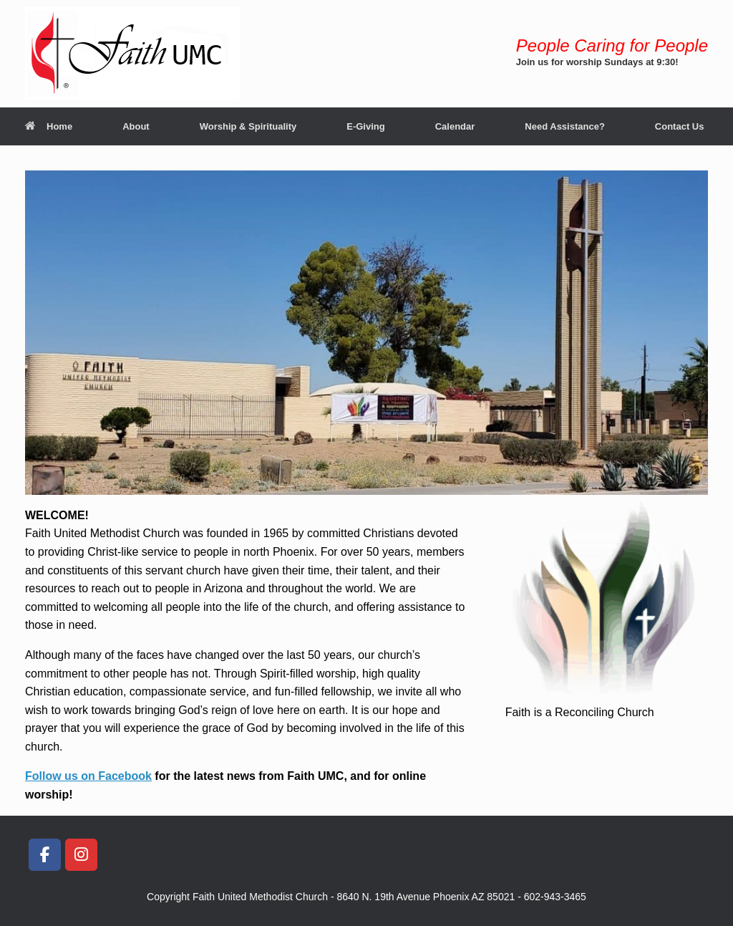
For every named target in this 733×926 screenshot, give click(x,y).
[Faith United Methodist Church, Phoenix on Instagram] (81, 855)
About (136, 126)
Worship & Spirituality (248, 126)
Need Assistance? (565, 126)
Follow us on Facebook (88, 776)
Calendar (455, 126)
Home (48, 126)
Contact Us (679, 126)
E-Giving (365, 126)
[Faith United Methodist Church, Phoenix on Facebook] (45, 855)
